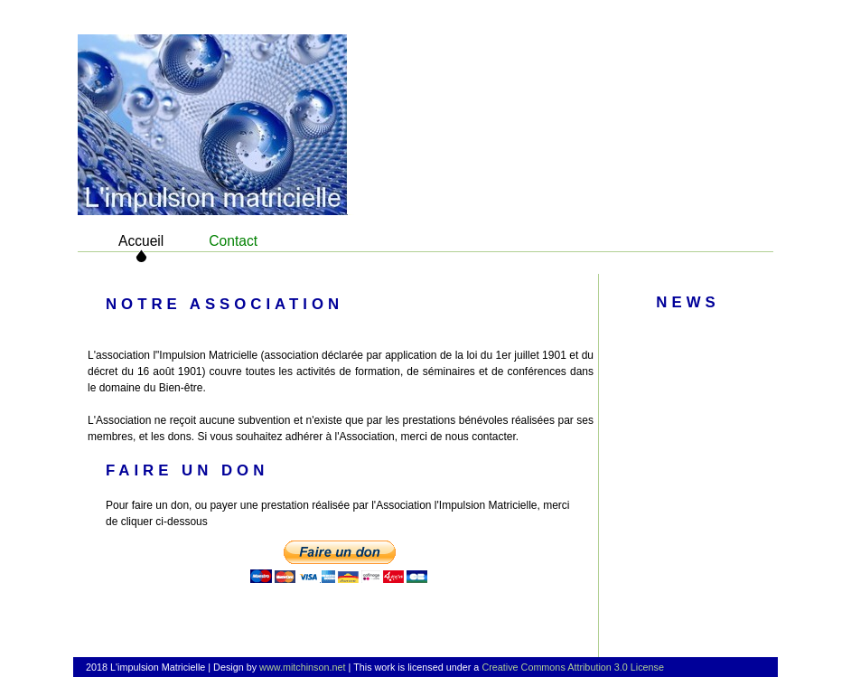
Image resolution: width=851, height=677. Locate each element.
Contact (233, 241)
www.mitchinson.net (302, 667)
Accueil (141, 241)
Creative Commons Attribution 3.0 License (573, 667)
